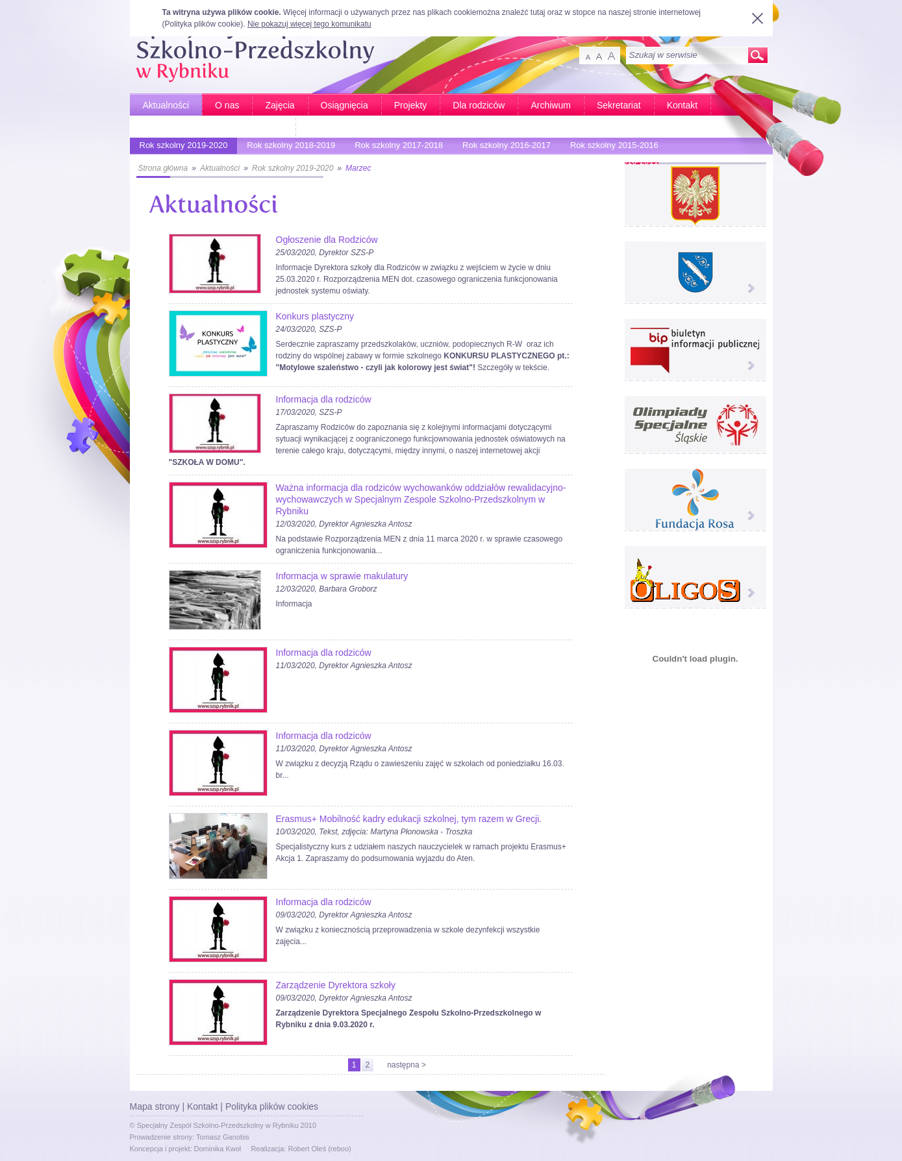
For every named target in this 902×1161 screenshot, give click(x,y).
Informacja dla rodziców (323, 399)
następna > (406, 1064)
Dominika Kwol (218, 1149)
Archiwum (550, 105)
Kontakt (682, 105)
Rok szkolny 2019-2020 (180, 147)
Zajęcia (279, 105)
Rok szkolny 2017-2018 (395, 147)
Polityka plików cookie (203, 24)
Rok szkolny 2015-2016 (611, 147)
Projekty (410, 105)
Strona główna (163, 168)
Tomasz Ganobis (222, 1137)
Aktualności (166, 105)
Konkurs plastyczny (315, 316)
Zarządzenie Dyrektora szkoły (335, 985)
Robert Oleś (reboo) (319, 1149)
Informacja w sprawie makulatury (342, 576)
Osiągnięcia (344, 105)
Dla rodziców (479, 105)
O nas (227, 105)
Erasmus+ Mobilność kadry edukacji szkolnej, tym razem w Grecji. (409, 819)
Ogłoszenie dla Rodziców (327, 239)
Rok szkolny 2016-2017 (503, 147)
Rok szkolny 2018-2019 (287, 147)
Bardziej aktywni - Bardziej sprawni (213, 127)
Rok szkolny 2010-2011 (611, 163)
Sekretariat (619, 105)
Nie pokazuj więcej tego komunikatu (309, 24)
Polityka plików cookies (271, 1106)
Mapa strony (155, 1106)
